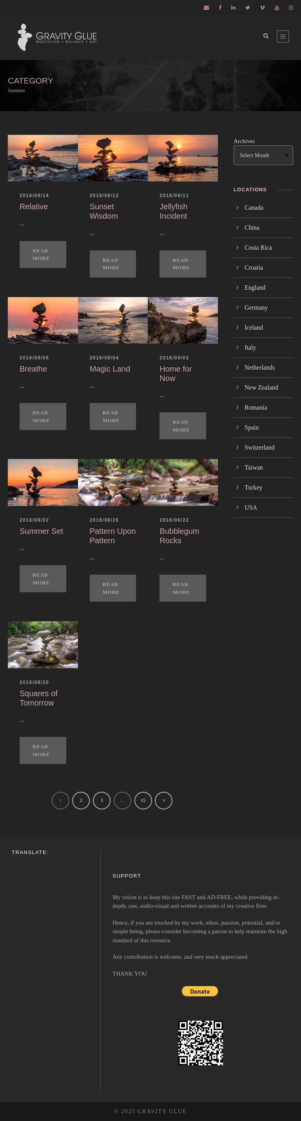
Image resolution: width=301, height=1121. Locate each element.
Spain (252, 427)
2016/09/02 (34, 520)
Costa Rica (258, 247)
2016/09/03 (174, 358)
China (252, 227)
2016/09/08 (34, 358)
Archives (244, 141)
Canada (254, 207)
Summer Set (41, 531)
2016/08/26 (104, 520)
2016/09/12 (104, 195)
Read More (41, 254)
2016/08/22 (174, 520)
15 (143, 800)
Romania (256, 407)
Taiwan (254, 467)
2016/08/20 (34, 682)
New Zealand (261, 387)
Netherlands (260, 367)
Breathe (33, 369)
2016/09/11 (174, 195)
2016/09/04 (104, 358)
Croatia (254, 267)
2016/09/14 (34, 195)
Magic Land (110, 369)
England (255, 287)
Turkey (254, 487)
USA (251, 507)
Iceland (254, 327)
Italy (250, 347)
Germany (256, 307)
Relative (34, 206)
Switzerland (259, 447)
